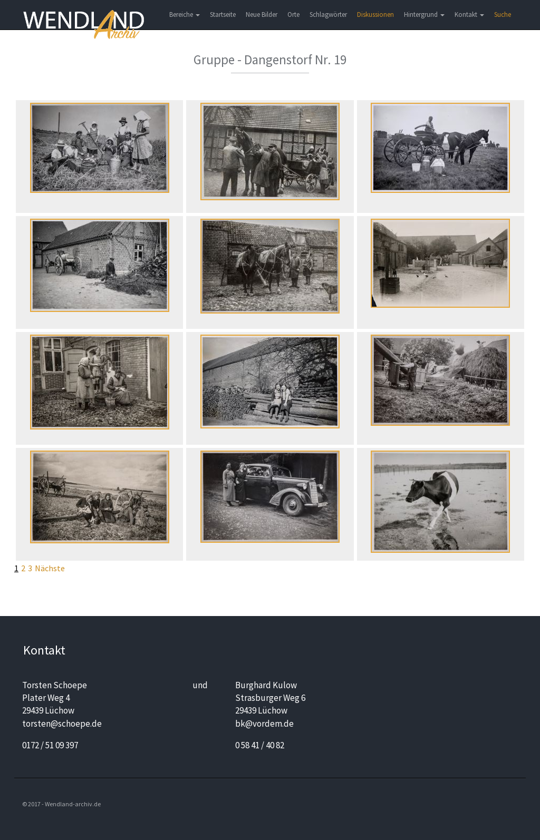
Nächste (50, 568)
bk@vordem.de (264, 723)
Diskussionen (375, 14)
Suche (502, 14)
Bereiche (184, 14)
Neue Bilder (261, 14)
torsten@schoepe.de (62, 723)
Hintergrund (424, 14)
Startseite (223, 14)
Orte (293, 14)
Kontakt (469, 14)
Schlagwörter (328, 14)
